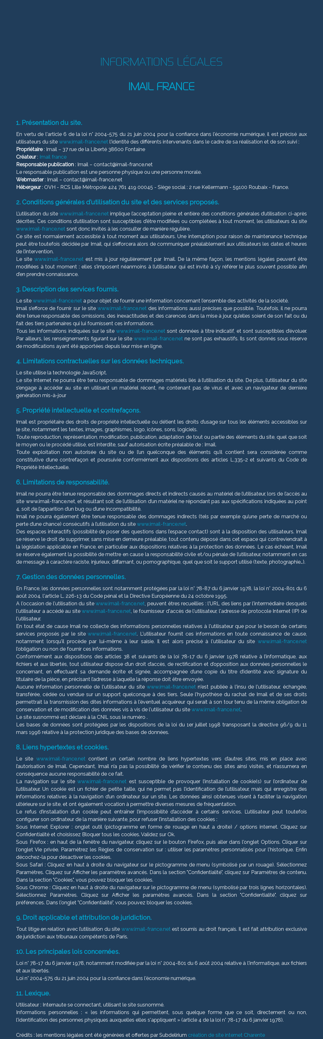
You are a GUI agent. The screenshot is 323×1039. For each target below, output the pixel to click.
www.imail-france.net (83, 142)
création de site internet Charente (226, 1035)
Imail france (53, 157)
